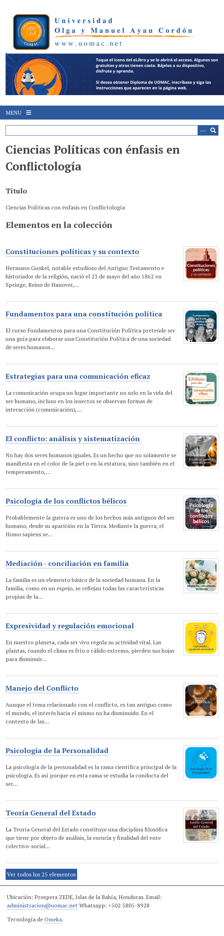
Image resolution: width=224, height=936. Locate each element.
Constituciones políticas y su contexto (72, 251)
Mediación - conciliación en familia (67, 563)
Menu (18, 112)
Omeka (53, 919)
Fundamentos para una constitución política (84, 314)
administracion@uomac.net (42, 905)
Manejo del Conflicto (42, 688)
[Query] (112, 130)
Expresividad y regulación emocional (70, 626)
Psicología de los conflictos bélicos (66, 501)
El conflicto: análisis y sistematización (73, 439)
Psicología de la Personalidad (57, 750)
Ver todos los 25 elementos (41, 874)
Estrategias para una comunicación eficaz (78, 376)
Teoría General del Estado (51, 813)
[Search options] (202, 130)
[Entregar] (213, 130)
